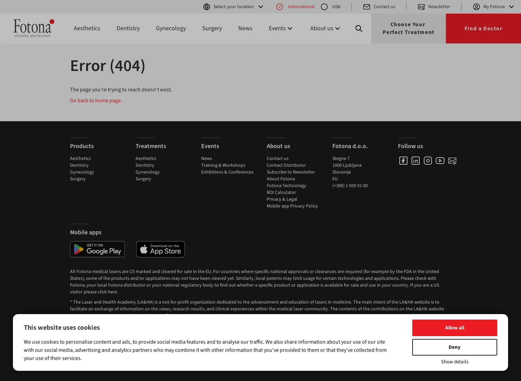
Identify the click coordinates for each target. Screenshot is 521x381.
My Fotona (494, 7)
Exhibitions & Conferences (227, 172)
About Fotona (281, 179)
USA (330, 7)
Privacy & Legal (282, 199)
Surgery (212, 28)
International (295, 7)
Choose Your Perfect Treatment (409, 28)
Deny (455, 347)
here (112, 292)
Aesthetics (87, 28)
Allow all (454, 327)
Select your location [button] (234, 7)
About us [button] (326, 28)
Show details (454, 361)
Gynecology (171, 28)
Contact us (379, 7)
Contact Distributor (286, 165)
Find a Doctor (484, 28)
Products (82, 146)
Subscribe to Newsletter (291, 172)
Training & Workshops (223, 165)
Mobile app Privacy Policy (292, 206)
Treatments (151, 146)
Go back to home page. (96, 100)
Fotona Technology (286, 185)
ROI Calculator (281, 192)
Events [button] (281, 28)
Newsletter (433, 7)
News (245, 28)
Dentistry (128, 28)
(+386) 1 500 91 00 (350, 185)
